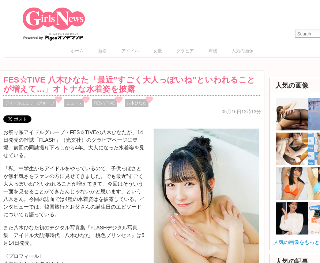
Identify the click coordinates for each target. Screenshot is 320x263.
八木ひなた (137, 103)
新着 (102, 50)
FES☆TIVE (104, 103)
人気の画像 (242, 50)
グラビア (185, 50)
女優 (157, 50)
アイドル (130, 50)
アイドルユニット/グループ (29, 103)
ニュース (74, 103)
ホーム (77, 50)
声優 (212, 50)
